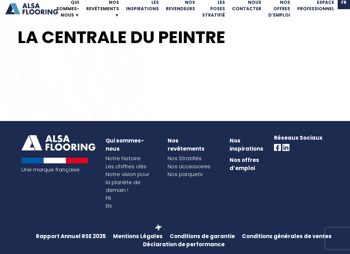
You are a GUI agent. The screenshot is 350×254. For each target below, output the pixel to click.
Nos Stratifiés (185, 158)
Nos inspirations (246, 144)
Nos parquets (185, 174)
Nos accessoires (189, 166)
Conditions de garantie (202, 236)
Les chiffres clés (126, 166)
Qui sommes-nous (125, 144)
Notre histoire (123, 158)
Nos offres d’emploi (244, 164)
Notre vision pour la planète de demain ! (127, 182)
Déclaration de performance (184, 244)
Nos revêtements (186, 144)
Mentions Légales (138, 236)
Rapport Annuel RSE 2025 (71, 236)
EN (109, 206)
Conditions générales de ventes (287, 236)
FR (108, 198)
